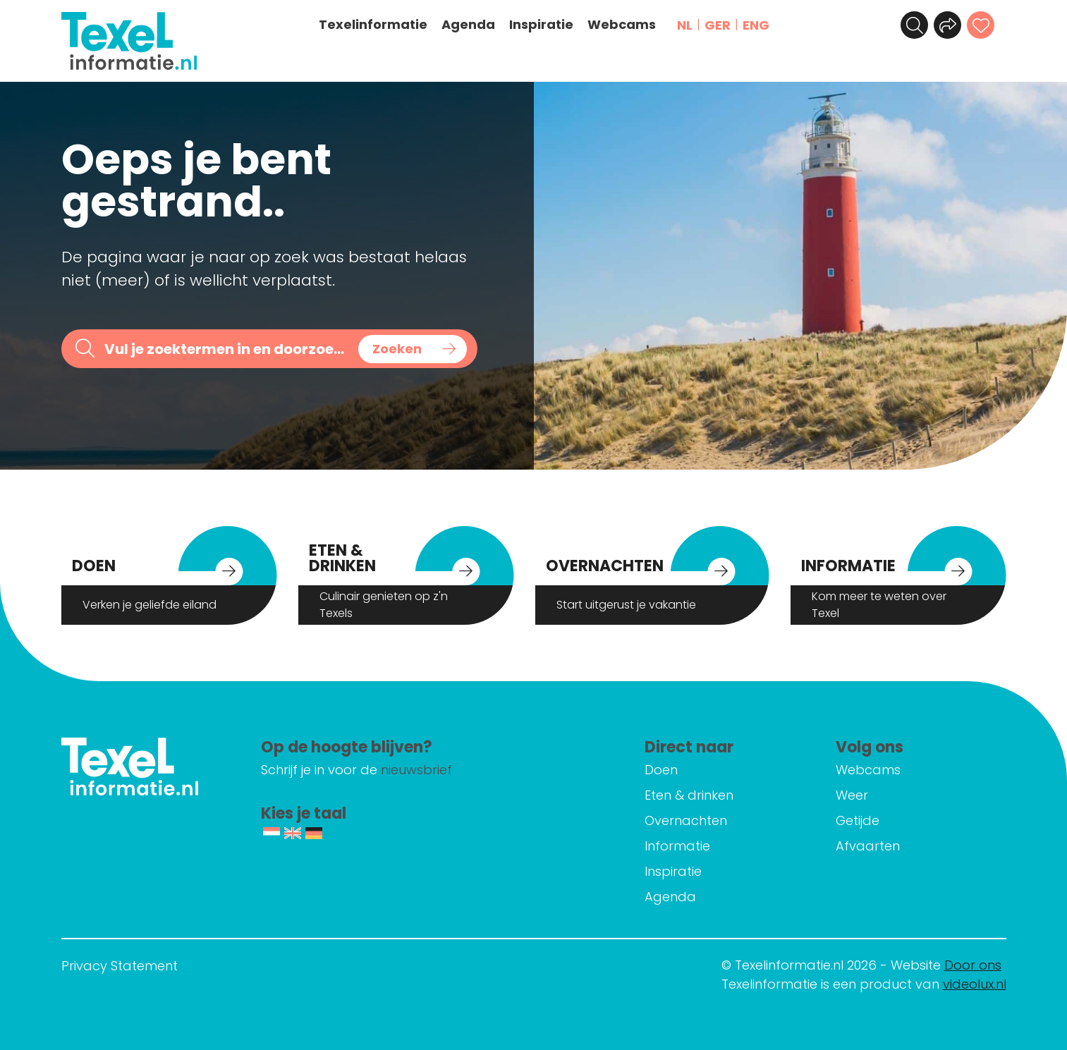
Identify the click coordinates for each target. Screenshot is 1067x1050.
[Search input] (226, 349)
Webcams (622, 24)
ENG (756, 25)
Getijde (860, 820)
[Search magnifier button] (412, 349)
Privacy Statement (119, 966)
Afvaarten (870, 846)
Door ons (972, 965)
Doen (665, 770)
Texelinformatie (373, 24)
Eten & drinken (693, 795)
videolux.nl (974, 984)
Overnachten (690, 820)
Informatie (681, 846)
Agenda (469, 24)
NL (685, 25)
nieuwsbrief (427, 770)
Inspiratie (542, 24)
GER (718, 25)
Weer (854, 795)
